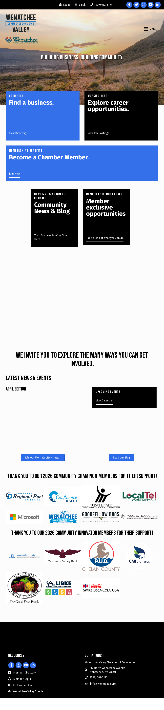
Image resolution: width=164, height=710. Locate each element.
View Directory (18, 133)
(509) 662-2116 (98, 677)
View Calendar (104, 400)
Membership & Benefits (25, 151)
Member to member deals (104, 194)
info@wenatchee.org (103, 683)
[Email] (79, 5)
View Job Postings (98, 133)
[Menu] (150, 28)
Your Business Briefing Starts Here (52, 237)
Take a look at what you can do (104, 238)
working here (97, 96)
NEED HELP (16, 96)
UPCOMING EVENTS (108, 392)
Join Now (14, 173)
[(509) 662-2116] (100, 5)
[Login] (64, 5)
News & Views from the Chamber (50, 196)
